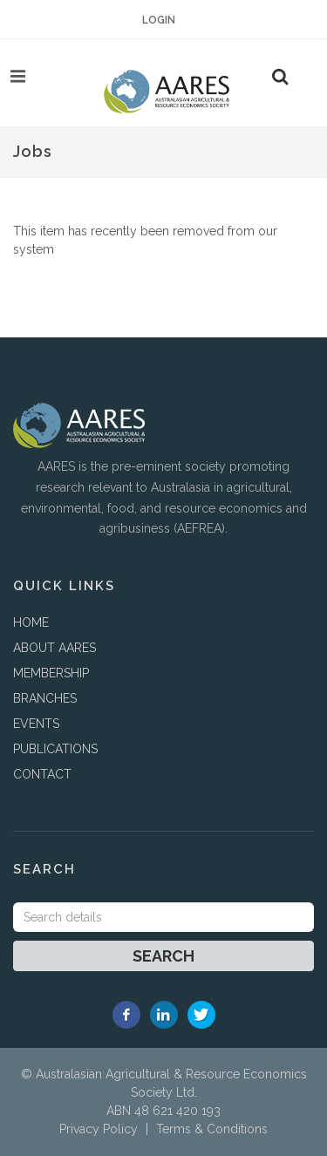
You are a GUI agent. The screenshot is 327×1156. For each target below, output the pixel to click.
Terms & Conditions (212, 1129)
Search (163, 956)
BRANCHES (45, 698)
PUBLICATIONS (55, 749)
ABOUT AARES (54, 648)
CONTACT (42, 774)
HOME (31, 622)
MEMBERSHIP (51, 673)
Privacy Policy (98, 1129)
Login (158, 20)
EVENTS (36, 724)
